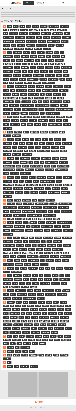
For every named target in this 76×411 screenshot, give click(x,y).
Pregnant (27, 276)
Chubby (31, 90)
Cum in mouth (39, 98)
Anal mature (56, 37)
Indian (10, 200)
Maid (43, 242)
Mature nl (23, 249)
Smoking (60, 310)
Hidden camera (32, 185)
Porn (5, 287)
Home (36, 181)
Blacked (6, 60)
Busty (6, 79)
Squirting (68, 313)
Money (49, 242)
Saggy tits (52, 313)
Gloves (47, 166)
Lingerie (6, 230)
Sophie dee (55, 321)
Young (10, 366)
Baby (37, 60)
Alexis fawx (8, 49)
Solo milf (7, 321)
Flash (38, 147)
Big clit (33, 68)
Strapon (63, 302)
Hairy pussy (18, 189)
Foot (51, 139)
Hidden (32, 177)
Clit (40, 102)
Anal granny (57, 34)
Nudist (10, 260)
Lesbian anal (68, 230)
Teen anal (30, 336)
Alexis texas (53, 26)
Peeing (22, 283)
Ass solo (24, 30)
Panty (15, 283)
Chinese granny (56, 102)
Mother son (44, 257)
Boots (44, 60)
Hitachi (10, 177)
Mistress (20, 245)
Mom (9, 238)
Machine (17, 253)
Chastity (23, 98)
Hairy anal (7, 181)
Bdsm (33, 53)
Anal (9, 26)
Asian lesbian (41, 45)
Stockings (25, 310)
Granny (10, 158)
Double (59, 121)
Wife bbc (24, 355)
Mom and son (8, 242)
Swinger (60, 306)
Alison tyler (19, 49)
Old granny (33, 268)
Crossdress (34, 113)
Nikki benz (19, 264)
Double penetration (55, 124)
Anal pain (60, 45)
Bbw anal (49, 53)
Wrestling (64, 355)
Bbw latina (7, 75)
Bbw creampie (38, 75)
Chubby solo (63, 90)
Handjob (24, 177)
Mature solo (67, 238)
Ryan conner (62, 294)
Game (18, 166)
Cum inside (15, 113)
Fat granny (7, 151)
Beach (17, 56)
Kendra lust (20, 219)
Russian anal (50, 294)
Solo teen (16, 321)
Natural (27, 264)
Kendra (56, 219)
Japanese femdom (49, 215)
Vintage (18, 351)
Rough (30, 291)
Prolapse (18, 279)
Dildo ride (67, 124)
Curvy (17, 102)
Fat (64, 139)
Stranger (7, 328)
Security (52, 310)
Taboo (60, 336)
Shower (45, 306)
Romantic (66, 291)
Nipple (58, 260)
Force (45, 139)
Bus (62, 53)
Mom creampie (57, 249)
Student (34, 317)
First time (7, 147)
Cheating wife (14, 105)
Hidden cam (41, 177)
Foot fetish (22, 147)
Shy (36, 321)
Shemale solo (14, 313)
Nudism (35, 264)
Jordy (6, 211)
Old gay (6, 272)
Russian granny (29, 298)
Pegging (55, 276)
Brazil (59, 75)
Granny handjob (36, 166)
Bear (30, 71)
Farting (42, 143)
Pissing (47, 276)
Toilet (46, 336)
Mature (16, 238)
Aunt (5, 34)
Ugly (17, 347)
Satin (6, 332)
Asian (22, 26)
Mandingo (41, 245)
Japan (19, 204)
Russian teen (17, 298)
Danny (6, 124)
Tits (51, 340)
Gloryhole (7, 162)
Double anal (15, 124)
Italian (41, 200)
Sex (24, 306)
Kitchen (41, 219)
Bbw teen (43, 79)
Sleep (25, 302)
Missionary (48, 253)
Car (42, 94)
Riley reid (32, 294)
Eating (62, 132)
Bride (24, 71)
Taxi (24, 340)
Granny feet (29, 170)
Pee (61, 276)
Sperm (24, 321)
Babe (11, 83)
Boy (63, 56)
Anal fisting (64, 26)
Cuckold (10, 87)
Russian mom (22, 294)
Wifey (41, 355)
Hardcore (43, 192)
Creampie (40, 87)
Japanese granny (28, 211)
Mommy (15, 249)
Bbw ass (22, 79)
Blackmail (59, 60)
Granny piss (49, 170)
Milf (31, 238)
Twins (6, 344)
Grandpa (63, 158)
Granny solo (46, 158)
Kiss (34, 219)
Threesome (16, 340)
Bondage (56, 56)
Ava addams (62, 30)
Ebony (10, 132)
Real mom (7, 298)
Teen (9, 336)
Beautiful (43, 64)
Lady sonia (38, 230)
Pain (40, 279)
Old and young (16, 272)
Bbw (9, 53)
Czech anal (50, 109)
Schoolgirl (64, 321)
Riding (13, 294)
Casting (67, 87)
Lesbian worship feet (64, 223)
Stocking (14, 317)
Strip (6, 313)
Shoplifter (64, 317)
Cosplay (48, 87)
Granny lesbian (9, 166)
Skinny (6, 306)
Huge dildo (67, 185)
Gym (30, 162)
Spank (38, 306)
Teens (38, 340)
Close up (66, 102)
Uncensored (25, 347)
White (56, 355)
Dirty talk (33, 121)
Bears (17, 68)
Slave (18, 306)
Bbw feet (58, 71)
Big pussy (14, 79)
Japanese (11, 204)
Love (28, 226)
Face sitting (18, 151)
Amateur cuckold (53, 41)
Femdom (25, 139)
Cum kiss (24, 113)
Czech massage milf (53, 113)
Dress (30, 124)
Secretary (42, 328)
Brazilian (28, 83)
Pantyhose (17, 276)
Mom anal (57, 242)
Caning (49, 94)
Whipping (48, 355)
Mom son (38, 238)
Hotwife (50, 185)
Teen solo (7, 340)
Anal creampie (34, 30)
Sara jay (16, 310)
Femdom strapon (43, 151)
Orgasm (10, 268)
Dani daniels (43, 121)
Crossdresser (21, 90)
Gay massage (25, 173)
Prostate (48, 279)
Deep (23, 124)
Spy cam (54, 332)
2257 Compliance (34, 408)
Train (57, 340)
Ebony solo (34, 132)
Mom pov (7, 249)
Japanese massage (10, 207)
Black (48, 56)
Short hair (45, 332)
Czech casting (33, 94)
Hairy (17, 177)
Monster (39, 249)
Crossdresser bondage (64, 109)
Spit (60, 313)
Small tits (25, 328)
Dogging (6, 121)
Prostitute (55, 283)
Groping (25, 166)
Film (14, 147)
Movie (59, 245)
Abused (51, 45)
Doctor (36, 117)
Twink (45, 340)
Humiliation (7, 189)
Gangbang (35, 158)
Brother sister (33, 79)
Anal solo (45, 30)
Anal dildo (23, 34)
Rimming (37, 291)
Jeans (57, 211)
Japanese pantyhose (34, 215)
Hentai (59, 177)
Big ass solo (8, 56)
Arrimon (44, 26)
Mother (57, 238)
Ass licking (66, 37)
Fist (15, 143)
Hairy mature (8, 185)
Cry (34, 102)
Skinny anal (44, 317)
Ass (28, 26)
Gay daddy (39, 170)
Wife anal (7, 359)
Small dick (35, 332)
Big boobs (26, 64)
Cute (30, 98)
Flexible (32, 151)
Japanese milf (41, 211)
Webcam (16, 355)
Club (42, 113)
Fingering (63, 151)
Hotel (59, 181)
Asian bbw (29, 49)
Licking (47, 230)
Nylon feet (50, 260)
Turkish (67, 336)
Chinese (31, 87)
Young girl (24, 366)
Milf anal (67, 245)
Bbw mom (19, 83)
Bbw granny (17, 53)
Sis (23, 313)
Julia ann (53, 204)
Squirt (49, 302)
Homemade (51, 177)
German (55, 158)
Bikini (65, 71)
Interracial (26, 200)
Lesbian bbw (8, 226)
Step (27, 317)
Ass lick (6, 45)
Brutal (51, 64)
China (38, 90)
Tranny (53, 336)
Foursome (7, 155)
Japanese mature (65, 204)
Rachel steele (20, 291)
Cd (54, 98)
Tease (13, 344)
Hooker (64, 189)
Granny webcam (63, 166)
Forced (10, 139)
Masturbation (34, 242)
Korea (28, 219)
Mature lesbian (9, 245)
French (22, 143)
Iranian (17, 200)
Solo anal (28, 325)
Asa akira (47, 49)
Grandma (24, 162)
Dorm (9, 117)
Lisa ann (33, 223)
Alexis (53, 30)
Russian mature (48, 291)
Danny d (37, 124)
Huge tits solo (8, 192)
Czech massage (21, 87)
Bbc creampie (53, 79)
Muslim (31, 249)
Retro (6, 294)
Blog (16, 3)
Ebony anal (53, 132)
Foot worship (67, 143)
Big (13, 60)
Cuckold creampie (27, 105)
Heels (48, 189)
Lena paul (35, 226)
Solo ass (37, 313)
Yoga (16, 366)
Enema (26, 132)
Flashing (50, 143)
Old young (68, 268)
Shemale (11, 302)
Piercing (35, 283)
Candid (6, 98)
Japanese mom (28, 204)
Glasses (20, 170)
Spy (12, 306)
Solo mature (59, 328)
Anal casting (31, 41)
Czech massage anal (50, 90)
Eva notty (7, 136)
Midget (28, 245)
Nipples (65, 260)
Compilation (58, 87)
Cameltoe (64, 105)
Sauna (29, 313)
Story (6, 317)
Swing (36, 325)
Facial (58, 143)
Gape (53, 166)
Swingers (34, 310)
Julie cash (7, 215)
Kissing (49, 219)
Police (55, 279)
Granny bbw (14, 173)
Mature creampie (28, 253)
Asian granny (20, 37)
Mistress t (21, 257)
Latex (26, 223)
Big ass (26, 53)
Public (35, 276)
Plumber (33, 287)
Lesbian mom (8, 234)
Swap (44, 313)
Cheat (41, 109)
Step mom (7, 310)
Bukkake (33, 56)
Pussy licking (14, 287)
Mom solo (58, 253)
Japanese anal (24, 207)
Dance (69, 117)
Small (68, 306)
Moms (66, 253)
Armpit (67, 34)
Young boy (34, 366)
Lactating (29, 230)
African (46, 37)
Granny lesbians (61, 170)
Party (67, 276)
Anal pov (38, 49)
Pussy (26, 279)
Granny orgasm (9, 170)
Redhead (40, 294)
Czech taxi (54, 105)
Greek (6, 173)
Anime (6, 30)
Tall (63, 340)
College (17, 109)
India (34, 200)
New (42, 260)
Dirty (44, 124)
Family (38, 139)
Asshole (64, 41)
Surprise (62, 325)
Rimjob (58, 291)
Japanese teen (66, 211)
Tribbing (42, 344)
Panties (33, 279)
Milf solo (18, 242)
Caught (23, 94)
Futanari (55, 151)
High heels (56, 189)
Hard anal (28, 189)
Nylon (17, 260)
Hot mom (42, 185)
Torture (31, 340)
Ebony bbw (16, 136)
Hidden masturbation (47, 181)
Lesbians (41, 223)
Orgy (47, 268)
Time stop (27, 344)
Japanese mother (19, 215)
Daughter (51, 117)
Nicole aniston (33, 260)
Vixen (32, 351)
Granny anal (25, 158)
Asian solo (13, 34)
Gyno (36, 162)
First (62, 147)
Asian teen (30, 45)
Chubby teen (8, 109)
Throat (35, 344)
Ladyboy (18, 223)
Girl (42, 162)
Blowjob (19, 60)
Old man (23, 268)
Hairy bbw (65, 192)
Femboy (29, 143)
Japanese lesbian (42, 204)
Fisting (18, 139)
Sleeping (41, 302)
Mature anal (48, 238)
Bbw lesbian (8, 64)
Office (41, 268)
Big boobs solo (66, 68)
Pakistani (7, 283)
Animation (21, 45)
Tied (68, 340)
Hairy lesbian (39, 189)
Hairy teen (7, 196)
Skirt (50, 328)
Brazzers (25, 56)
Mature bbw (54, 257)
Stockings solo (15, 332)
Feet (32, 139)
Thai (15, 336)
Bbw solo (41, 53)
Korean (10, 219)
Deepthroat (60, 117)
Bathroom (17, 75)
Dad (43, 117)
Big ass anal (8, 68)
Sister (19, 302)
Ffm (36, 143)
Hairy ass (19, 192)
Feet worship (27, 155)
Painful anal (64, 279)
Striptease (54, 317)
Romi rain (41, 298)
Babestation (27, 75)
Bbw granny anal (48, 83)
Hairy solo (67, 177)
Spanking (33, 302)
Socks (68, 310)
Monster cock (65, 257)
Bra (51, 71)
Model (6, 257)
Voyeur (10, 351)
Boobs (57, 68)
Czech (6, 90)
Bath (5, 83)
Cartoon (7, 94)
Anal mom (42, 41)
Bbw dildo (44, 71)
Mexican (39, 253)
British (51, 60)
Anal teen (30, 37)
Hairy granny (20, 185)
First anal (46, 147)
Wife (9, 355)
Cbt (64, 94)
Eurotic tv (18, 132)
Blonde (69, 79)
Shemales (26, 332)
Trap (19, 344)
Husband (58, 185)
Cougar (6, 113)
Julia (50, 211)
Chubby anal (26, 102)
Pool (28, 283)
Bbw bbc (17, 71)
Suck (30, 321)
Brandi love (60, 64)
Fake (26, 151)
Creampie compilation (30, 109)
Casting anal (8, 102)
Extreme (44, 132)
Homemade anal (54, 192)
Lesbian (10, 223)
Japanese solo (36, 207)
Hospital (34, 192)
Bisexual (34, 64)
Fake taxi (55, 147)
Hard (15, 181)
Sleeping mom (44, 321)
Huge (26, 192)
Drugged (15, 121)
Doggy (52, 121)
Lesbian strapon (47, 226)
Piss (9, 276)
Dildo (23, 117)
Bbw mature (8, 71)
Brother (40, 68)
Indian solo (50, 200)
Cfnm (12, 90)
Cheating (15, 94)
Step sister (7, 325)
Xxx (9, 362)
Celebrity (57, 94)
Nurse (24, 260)
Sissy (56, 302)
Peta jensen (45, 283)
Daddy (29, 117)
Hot (21, 181)
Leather (57, 226)
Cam (5, 105)
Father (31, 147)
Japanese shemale (50, 207)
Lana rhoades (19, 226)
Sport (21, 317)
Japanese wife (15, 211)
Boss (36, 71)
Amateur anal (34, 34)
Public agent (8, 279)
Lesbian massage (17, 230)
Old (17, 268)
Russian (10, 291)
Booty (62, 79)
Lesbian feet (51, 223)
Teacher (38, 336)
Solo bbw (16, 328)
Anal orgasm (20, 41)
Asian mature (8, 41)
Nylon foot (44, 264)
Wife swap (33, 355)
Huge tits (28, 181)
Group (16, 162)
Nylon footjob (8, 264)
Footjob (57, 139)
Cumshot (14, 98)
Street (68, 328)
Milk (25, 242)
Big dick (66, 75)
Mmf (34, 245)
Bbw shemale (50, 75)
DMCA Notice (43, 408)
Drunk (16, 117)
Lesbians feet (56, 230)
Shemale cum (52, 325)
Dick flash (24, 121)
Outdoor (59, 268)
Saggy (53, 306)
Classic (48, 98)
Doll (65, 121)
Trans (22, 336)
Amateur (35, 26)
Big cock (17, 64)
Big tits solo (29, 60)
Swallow (43, 310)
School (30, 306)
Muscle (47, 249)
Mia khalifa (51, 245)
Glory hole (63, 162)
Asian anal (14, 30)
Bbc (56, 53)
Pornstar (25, 287)
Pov (41, 276)
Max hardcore (33, 257)
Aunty (39, 37)
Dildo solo (7, 128)
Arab (16, 26)
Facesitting (7, 143)
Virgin (25, 351)
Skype (43, 325)
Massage (24, 238)
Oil (53, 268)
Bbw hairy (37, 83)
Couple (60, 98)
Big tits (41, 56)
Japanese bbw (63, 207)
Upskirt (10, 347)
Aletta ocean (8, 37)
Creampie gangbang (42, 105)
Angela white (46, 34)
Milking (13, 257)
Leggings (66, 226)
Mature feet (8, 253)
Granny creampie (51, 162)
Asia (13, 45)
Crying (46, 102)
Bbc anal (25, 68)
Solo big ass (18, 325)
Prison (64, 283)
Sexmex (34, 328)
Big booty (49, 68)
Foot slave (16, 155)
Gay (17, 158)
